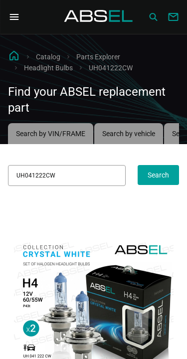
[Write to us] (173, 17)
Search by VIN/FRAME (50, 134)
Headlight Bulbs (48, 68)
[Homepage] (98, 17)
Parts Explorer (98, 57)
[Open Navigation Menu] (14, 17)
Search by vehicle (128, 134)
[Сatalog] (153, 17)
